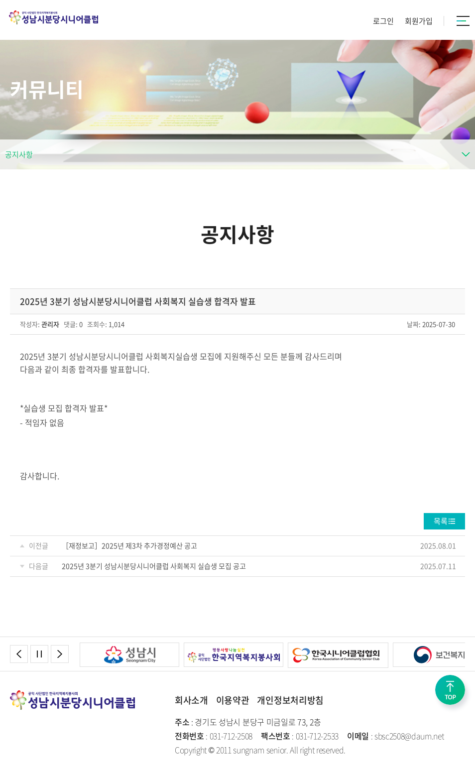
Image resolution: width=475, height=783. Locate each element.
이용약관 (232, 700)
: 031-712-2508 (213, 736)
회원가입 (419, 20)
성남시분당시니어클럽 (53, 17)
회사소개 (191, 700)
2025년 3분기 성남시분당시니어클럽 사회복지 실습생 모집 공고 (154, 566)
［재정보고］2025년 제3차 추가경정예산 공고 (129, 545)
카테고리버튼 (463, 21)
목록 (441, 521)
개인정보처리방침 (290, 700)
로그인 (383, 20)
